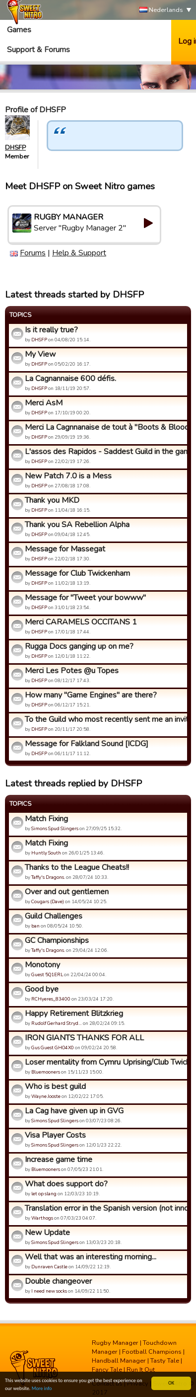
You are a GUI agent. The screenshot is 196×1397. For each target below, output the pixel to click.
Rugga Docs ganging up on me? (79, 646)
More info (42, 1389)
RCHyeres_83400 (50, 999)
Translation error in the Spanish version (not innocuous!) (105, 1208)
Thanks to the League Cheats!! (77, 867)
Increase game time (58, 1159)
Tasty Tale (164, 1360)
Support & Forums (38, 49)
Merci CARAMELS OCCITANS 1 (81, 622)
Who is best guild (55, 1086)
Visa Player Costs (55, 1135)
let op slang (44, 1193)
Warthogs (42, 1218)
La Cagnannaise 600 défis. (70, 378)
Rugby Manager (115, 1342)
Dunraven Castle (49, 1266)
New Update (47, 1232)
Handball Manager (119, 1360)
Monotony (42, 964)
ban (35, 926)
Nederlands (161, 10)
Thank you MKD (52, 500)
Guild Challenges (53, 916)
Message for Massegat (65, 548)
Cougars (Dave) (47, 901)
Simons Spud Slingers (54, 828)
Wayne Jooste (46, 1096)
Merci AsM (44, 402)
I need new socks (49, 1291)
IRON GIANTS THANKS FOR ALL (84, 1037)
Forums (33, 252)
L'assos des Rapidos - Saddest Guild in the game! (105, 451)
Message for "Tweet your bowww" (85, 597)
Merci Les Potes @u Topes (72, 670)
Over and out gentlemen (67, 891)
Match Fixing (46, 818)
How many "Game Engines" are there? (91, 695)
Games (19, 29)
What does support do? (66, 1183)
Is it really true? (51, 329)
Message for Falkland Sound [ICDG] (86, 743)
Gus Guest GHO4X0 (52, 1047)
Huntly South (46, 853)
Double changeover (58, 1281)
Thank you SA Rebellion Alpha (77, 524)
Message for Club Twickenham (77, 573)
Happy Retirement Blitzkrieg (74, 1013)
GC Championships (57, 940)
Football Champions (152, 1351)
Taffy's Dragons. (48, 877)
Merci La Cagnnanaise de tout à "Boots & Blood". (105, 427)
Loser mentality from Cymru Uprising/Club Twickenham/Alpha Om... (105, 1062)
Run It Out (141, 1369)
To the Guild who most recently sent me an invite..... (105, 719)
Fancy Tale (107, 1369)
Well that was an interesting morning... (90, 1256)
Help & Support (79, 252)
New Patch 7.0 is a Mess (68, 475)
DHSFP (15, 147)
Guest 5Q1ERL (47, 974)
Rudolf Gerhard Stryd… (56, 1023)
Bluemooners (45, 1072)
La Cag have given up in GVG (74, 1110)
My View (40, 354)
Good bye (42, 989)
